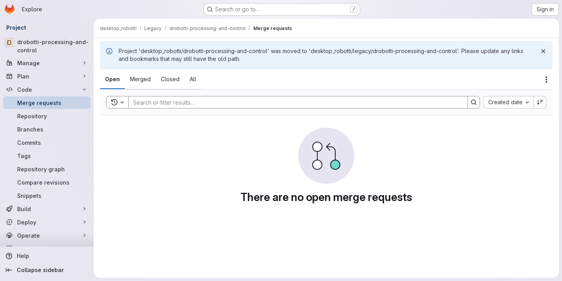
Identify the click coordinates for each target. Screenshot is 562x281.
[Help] (47, 256)
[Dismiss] (543, 51)
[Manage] (47, 63)
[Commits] (47, 142)
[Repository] (47, 116)
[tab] (112, 79)
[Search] (294, 102)
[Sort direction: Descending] (540, 102)
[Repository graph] (47, 169)
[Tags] (47, 155)
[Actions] (546, 79)
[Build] (47, 209)
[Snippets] (47, 195)
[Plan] (47, 76)
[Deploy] (47, 222)
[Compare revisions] (47, 182)
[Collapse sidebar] (47, 270)
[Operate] (47, 235)
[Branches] (47, 129)
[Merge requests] (47, 102)
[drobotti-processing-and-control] (47, 46)
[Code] (47, 89)
